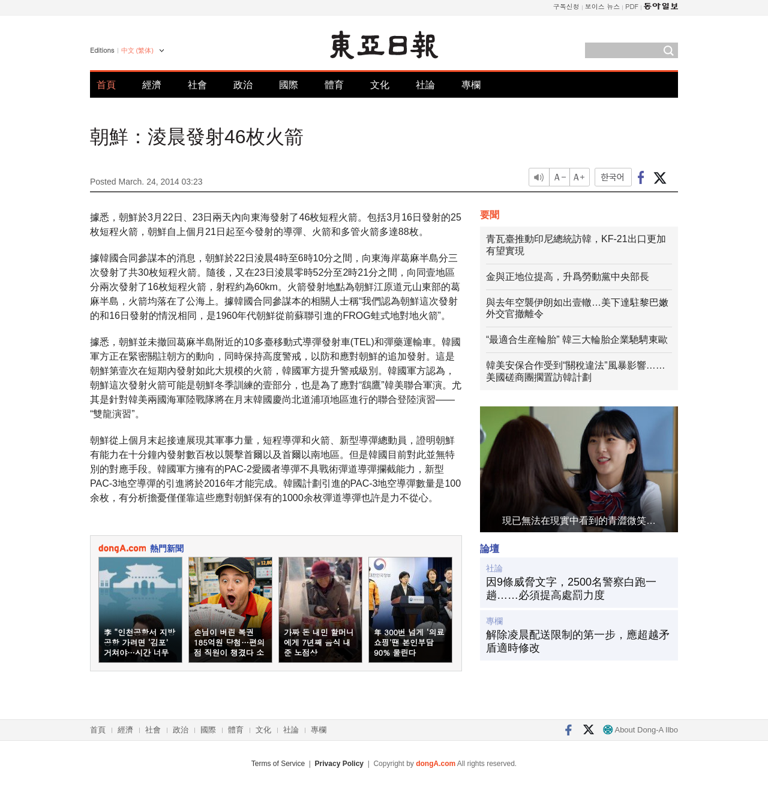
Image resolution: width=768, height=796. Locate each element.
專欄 (471, 85)
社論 (425, 85)
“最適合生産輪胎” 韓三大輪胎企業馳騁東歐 (577, 339)
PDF (631, 6)
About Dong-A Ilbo (640, 729)
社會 (197, 85)
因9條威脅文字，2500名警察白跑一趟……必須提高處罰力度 (571, 588)
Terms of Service (278, 763)
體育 (334, 85)
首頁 (106, 85)
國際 (288, 85)
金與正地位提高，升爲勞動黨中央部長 (567, 277)
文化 (379, 85)
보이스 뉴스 (602, 6)
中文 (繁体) (137, 50)
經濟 (151, 85)
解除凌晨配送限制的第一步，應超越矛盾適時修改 (578, 641)
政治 (243, 85)
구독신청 (566, 6)
